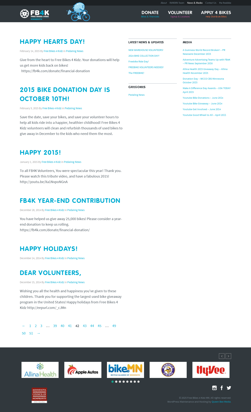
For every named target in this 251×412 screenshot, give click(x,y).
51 (31, 333)
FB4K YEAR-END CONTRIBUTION (70, 201)
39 (55, 326)
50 (24, 333)
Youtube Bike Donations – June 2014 (203, 98)
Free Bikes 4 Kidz (53, 51)
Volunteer (180, 14)
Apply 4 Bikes (216, 14)
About (164, 3)
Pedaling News (74, 51)
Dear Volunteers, (51, 273)
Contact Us (210, 3)
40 (62, 326)
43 (85, 326)
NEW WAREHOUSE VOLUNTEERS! (145, 50)
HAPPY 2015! (41, 153)
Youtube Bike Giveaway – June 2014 (202, 104)
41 (70, 326)
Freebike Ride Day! (138, 62)
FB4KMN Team (177, 3)
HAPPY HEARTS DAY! (52, 42)
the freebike (225, 3)
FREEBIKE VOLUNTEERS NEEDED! (146, 67)
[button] (228, 356)
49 (114, 326)
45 (99, 326)
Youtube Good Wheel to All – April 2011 (204, 115)
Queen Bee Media (221, 402)
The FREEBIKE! (136, 73)
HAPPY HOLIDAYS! (49, 249)
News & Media (194, 3)
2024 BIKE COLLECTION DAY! (143, 56)
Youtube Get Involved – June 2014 (202, 109)
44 (92, 326)
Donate (150, 14)
